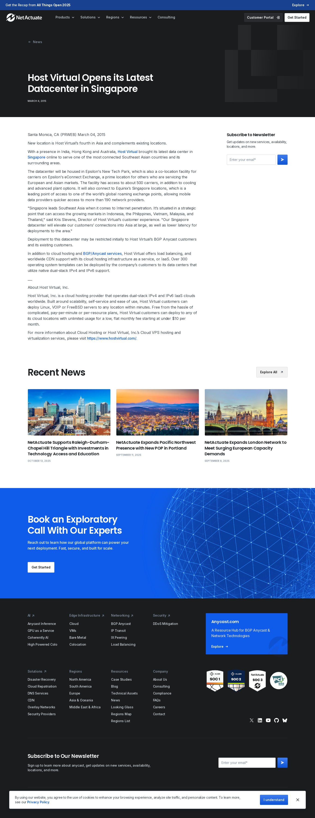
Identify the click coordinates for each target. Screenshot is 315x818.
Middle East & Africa (84, 707)
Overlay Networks (42, 707)
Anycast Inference (42, 624)
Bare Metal (77, 637)
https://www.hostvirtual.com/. (112, 338)
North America (80, 679)
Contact (159, 714)
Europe (74, 693)
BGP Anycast (121, 624)
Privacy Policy (38, 802)
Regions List (120, 721)
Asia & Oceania (81, 700)
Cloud (74, 624)
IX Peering (119, 637)
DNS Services (38, 693)
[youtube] (268, 720)
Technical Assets (124, 693)
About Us (160, 679)
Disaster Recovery (42, 679)
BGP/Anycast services (102, 253)
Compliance (162, 693)
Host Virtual (127, 151)
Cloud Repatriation (42, 686)
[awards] (247, 681)
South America (80, 686)
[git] (276, 720)
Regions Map (121, 714)
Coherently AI (38, 637)
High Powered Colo (42, 644)
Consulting (161, 686)
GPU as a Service (41, 631)
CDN (31, 700)
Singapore (37, 157)
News (115, 700)
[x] (251, 720)
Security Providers (42, 714)
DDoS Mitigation (165, 624)
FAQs (157, 700)
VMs (72, 631)
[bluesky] (285, 720)
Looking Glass (122, 707)
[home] (25, 17)
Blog (114, 686)
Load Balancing (123, 644)
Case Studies (121, 679)
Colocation (77, 644)
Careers (159, 707)
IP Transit (118, 631)
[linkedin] (260, 720)
